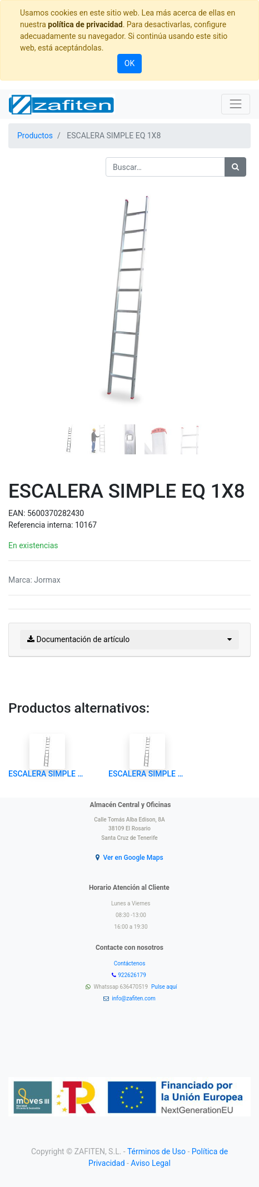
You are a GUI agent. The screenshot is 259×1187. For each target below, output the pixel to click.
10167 (86, 524)
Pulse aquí (164, 987)
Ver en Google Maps (133, 858)
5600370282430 (55, 513)
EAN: (17, 513)
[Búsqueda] (235, 167)
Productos (35, 135)
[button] (26, 288)
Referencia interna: (41, 524)
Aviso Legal (151, 1163)
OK (129, 63)
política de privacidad (85, 24)
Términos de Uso (156, 1151)
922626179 (132, 975)
